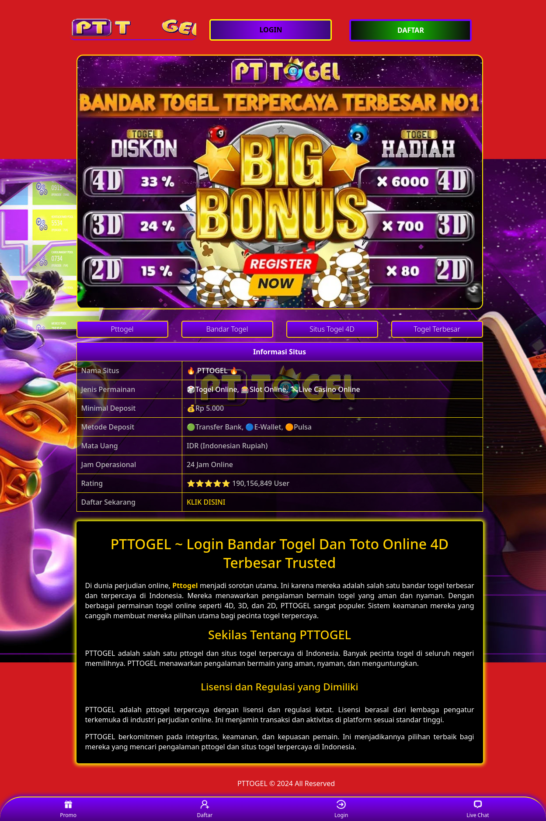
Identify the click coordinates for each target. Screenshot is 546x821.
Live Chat (477, 809)
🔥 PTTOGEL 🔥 (212, 370)
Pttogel (185, 585)
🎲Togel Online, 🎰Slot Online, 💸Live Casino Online (273, 389)
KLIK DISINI (206, 502)
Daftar (205, 809)
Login (341, 809)
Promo (68, 809)
